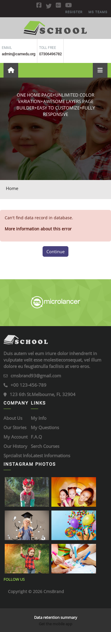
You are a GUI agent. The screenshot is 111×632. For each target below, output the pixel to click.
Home (12, 188)
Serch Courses (45, 446)
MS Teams (97, 12)
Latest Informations (50, 455)
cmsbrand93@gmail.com (36, 375)
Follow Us (14, 579)
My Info (38, 418)
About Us (13, 418)
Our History (15, 446)
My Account (16, 437)
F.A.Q (36, 437)
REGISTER (74, 12)
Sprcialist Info (17, 455)
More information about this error (38, 229)
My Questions (45, 427)
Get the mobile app (55, 623)
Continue (55, 251)
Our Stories (15, 427)
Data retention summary (55, 617)
